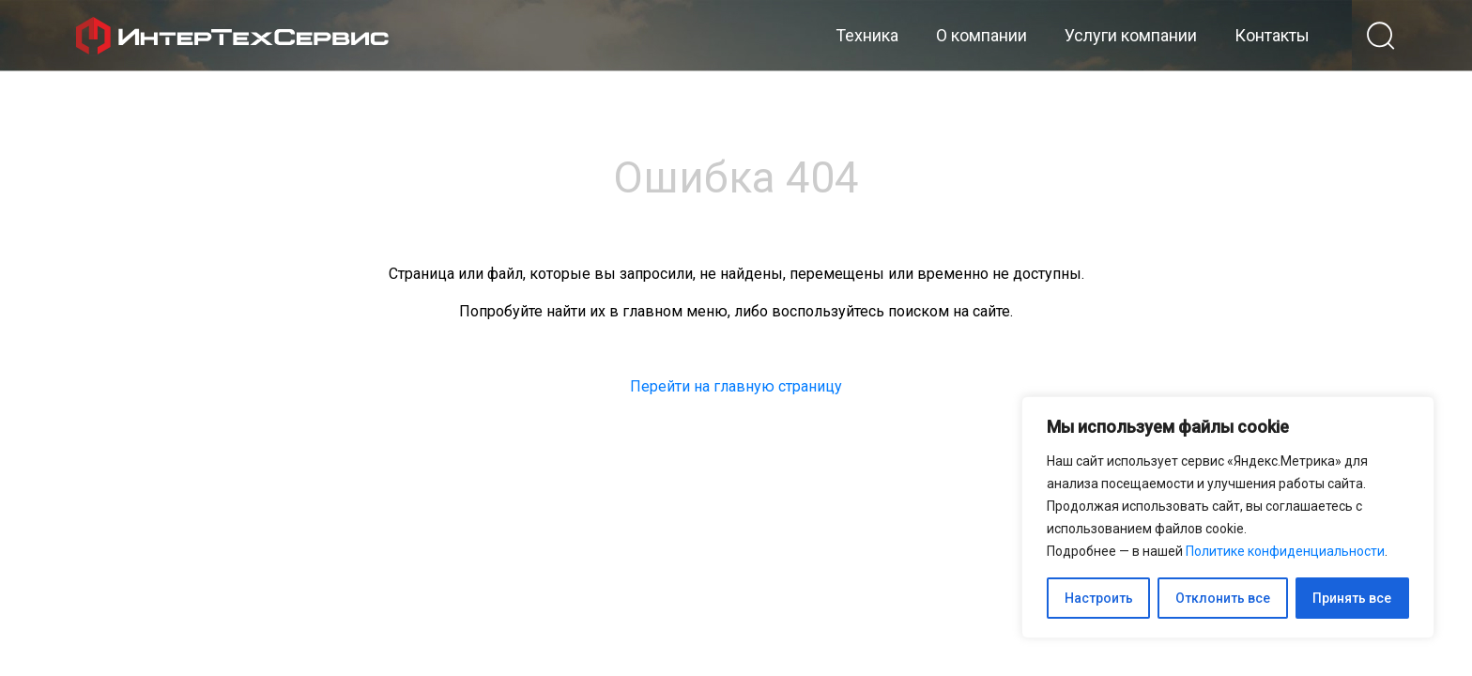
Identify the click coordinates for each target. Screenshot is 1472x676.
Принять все (1351, 598)
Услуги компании (1131, 35)
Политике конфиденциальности (1285, 551)
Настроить (1099, 598)
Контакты (1272, 35)
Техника (867, 35)
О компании (981, 35)
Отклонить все (1222, 598)
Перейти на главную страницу (736, 386)
